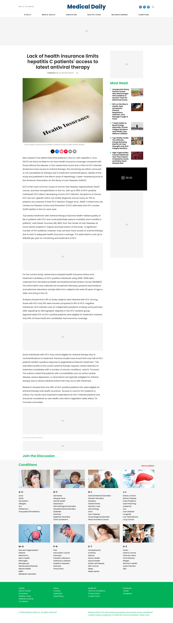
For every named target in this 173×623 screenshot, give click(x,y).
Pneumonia (58, 568)
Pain (55, 550)
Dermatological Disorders (64, 506)
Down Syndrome (60, 519)
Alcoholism (23, 501)
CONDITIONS (143, 15)
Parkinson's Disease (62, 560)
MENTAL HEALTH (48, 15)
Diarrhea (57, 514)
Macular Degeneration (28, 550)
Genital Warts (94, 503)
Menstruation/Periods (28, 566)
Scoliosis (92, 553)
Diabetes (57, 511)
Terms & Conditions (96, 591)
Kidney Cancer (129, 495)
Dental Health (59, 501)
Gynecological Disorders (99, 517)
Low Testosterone (130, 517)
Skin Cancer (93, 566)
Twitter (126, 591)
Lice (124, 509)
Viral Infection (129, 558)
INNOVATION (71, 15)
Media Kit (92, 588)
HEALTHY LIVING (94, 15)
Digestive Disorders (61, 517)
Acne (21, 495)
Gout (90, 511)
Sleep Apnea (93, 571)
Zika (124, 568)
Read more (144, 615)
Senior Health (94, 558)
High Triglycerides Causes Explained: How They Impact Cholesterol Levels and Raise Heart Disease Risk (120, 157)
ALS (20, 506)
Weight (126, 560)
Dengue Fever (59, 498)
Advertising (58, 596)
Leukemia (127, 506)
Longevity (127, 514)
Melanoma (23, 555)
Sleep (90, 568)
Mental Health (25, 568)
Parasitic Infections (61, 558)
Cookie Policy (94, 596)
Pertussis (57, 566)
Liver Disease (128, 511)
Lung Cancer (128, 519)
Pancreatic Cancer (61, 553)
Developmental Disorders (64, 509)
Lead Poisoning (129, 503)
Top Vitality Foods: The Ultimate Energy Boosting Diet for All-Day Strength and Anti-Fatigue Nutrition (120, 143)
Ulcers (125, 550)
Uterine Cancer (129, 553)
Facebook (127, 588)
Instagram (127, 593)
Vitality (22, 588)
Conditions (28, 464)
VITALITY (27, 15)
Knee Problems (129, 501)
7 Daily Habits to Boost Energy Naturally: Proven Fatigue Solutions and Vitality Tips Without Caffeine (120, 128)
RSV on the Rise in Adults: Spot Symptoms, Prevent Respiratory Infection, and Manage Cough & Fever (120, 111)
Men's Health (24, 558)
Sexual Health (94, 560)
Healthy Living (25, 596)
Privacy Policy (94, 593)
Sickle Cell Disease (96, 563)
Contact (57, 591)
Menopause (24, 563)
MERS (21, 571)
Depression (58, 503)
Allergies (22, 503)
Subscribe (57, 593)
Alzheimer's (23, 509)
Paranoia (57, 555)
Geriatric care (94, 506)
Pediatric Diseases (61, 563)
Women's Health (130, 563)
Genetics (92, 501)
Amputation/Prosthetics (29, 511)
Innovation (23, 593)
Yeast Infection (129, 566)
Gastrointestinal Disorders (99, 495)
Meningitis (23, 560)
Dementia (57, 495)
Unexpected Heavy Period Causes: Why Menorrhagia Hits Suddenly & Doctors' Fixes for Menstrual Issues (120, 94)
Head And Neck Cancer (98, 519)
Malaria (22, 553)
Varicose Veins (129, 555)
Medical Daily (86, 6)
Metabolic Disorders (27, 574)
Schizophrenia (94, 550)
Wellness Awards (120, 15)
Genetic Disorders (96, 498)
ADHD (21, 498)
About (56, 588)
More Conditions (147, 465)
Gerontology (93, 509)
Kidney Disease (129, 498)
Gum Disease (94, 514)
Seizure (91, 555)
